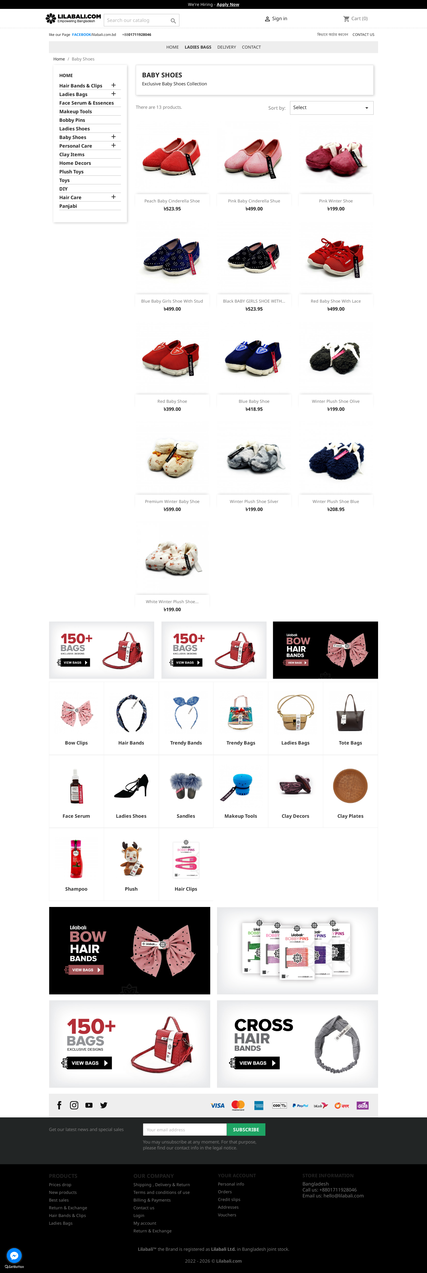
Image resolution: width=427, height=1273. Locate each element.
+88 (136, 34)
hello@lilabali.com (344, 1195)
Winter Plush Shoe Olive (336, 401)
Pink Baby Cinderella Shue (254, 201)
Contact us (143, 1207)
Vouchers (227, 1215)
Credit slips (229, 1199)
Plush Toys (71, 172)
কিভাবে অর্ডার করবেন (332, 34)
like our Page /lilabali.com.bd (82, 34)
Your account (237, 1175)
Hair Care (70, 197)
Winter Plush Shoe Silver (254, 501)
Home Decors (75, 163)
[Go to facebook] (14, 1255)
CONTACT (251, 47)
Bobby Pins (72, 120)
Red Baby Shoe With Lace (336, 301)
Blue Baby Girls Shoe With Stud (172, 301)
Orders (225, 1191)
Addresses (228, 1207)
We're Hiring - (213, 4)
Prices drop (60, 1184)
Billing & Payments (152, 1200)
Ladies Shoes (74, 129)
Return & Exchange (68, 1207)
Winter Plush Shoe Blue (336, 501)
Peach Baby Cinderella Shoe (172, 201)
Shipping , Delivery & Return (161, 1184)
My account (144, 1223)
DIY (63, 189)
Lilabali (145, 1249)
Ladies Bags (73, 94)
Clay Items (72, 154)
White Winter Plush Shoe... (172, 601)
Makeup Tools (75, 111)
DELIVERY (226, 47)
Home (66, 75)
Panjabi (68, 206)
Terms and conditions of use (161, 1192)
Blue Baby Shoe (254, 401)
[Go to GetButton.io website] (14, 1267)
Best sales (59, 1200)
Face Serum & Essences (86, 103)
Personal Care (75, 146)
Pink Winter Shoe (336, 201)
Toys (64, 180)
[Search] (141, 20)
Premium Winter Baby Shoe (172, 501)
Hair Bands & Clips (80, 86)
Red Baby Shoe (172, 401)
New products (63, 1192)
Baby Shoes (72, 137)
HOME (172, 47)
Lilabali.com (229, 1261)
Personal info (231, 1184)
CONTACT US (364, 34)
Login (138, 1215)
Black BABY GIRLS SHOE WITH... (254, 301)
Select (331, 107)
